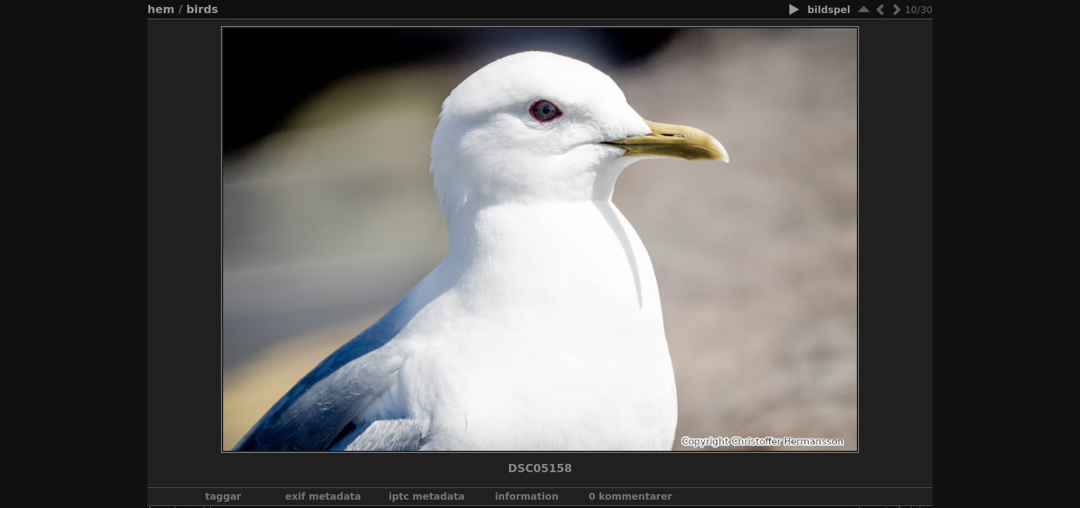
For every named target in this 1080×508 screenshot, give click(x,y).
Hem (160, 9)
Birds (202, 9)
